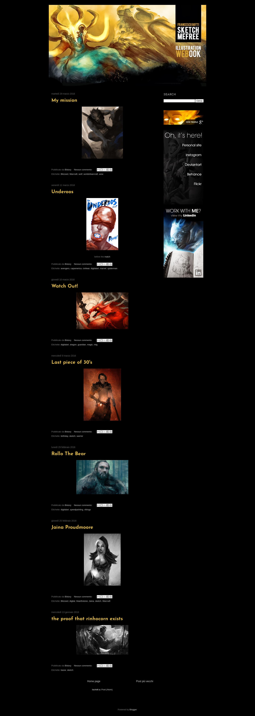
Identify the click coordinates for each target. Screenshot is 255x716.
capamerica (76, 268)
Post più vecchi (144, 681)
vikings (87, 509)
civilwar (86, 268)
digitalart (95, 268)
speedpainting (76, 509)
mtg (96, 344)
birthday (64, 436)
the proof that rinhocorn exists (87, 618)
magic (90, 344)
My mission (64, 100)
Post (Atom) (107, 689)
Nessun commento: (83, 169)
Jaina (91, 601)
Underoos (62, 191)
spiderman (112, 268)
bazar (63, 670)
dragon (73, 344)
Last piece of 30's (71, 362)
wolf (80, 174)
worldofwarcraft (91, 174)
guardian (82, 344)
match (107, 256)
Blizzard (64, 174)
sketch (72, 436)
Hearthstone (82, 601)
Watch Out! (64, 286)
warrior (80, 436)
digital (72, 601)
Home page (93, 681)
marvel (103, 268)
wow (101, 174)
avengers (65, 268)
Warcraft (73, 174)
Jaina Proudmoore (72, 527)
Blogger (133, 709)
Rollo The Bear (68, 453)
